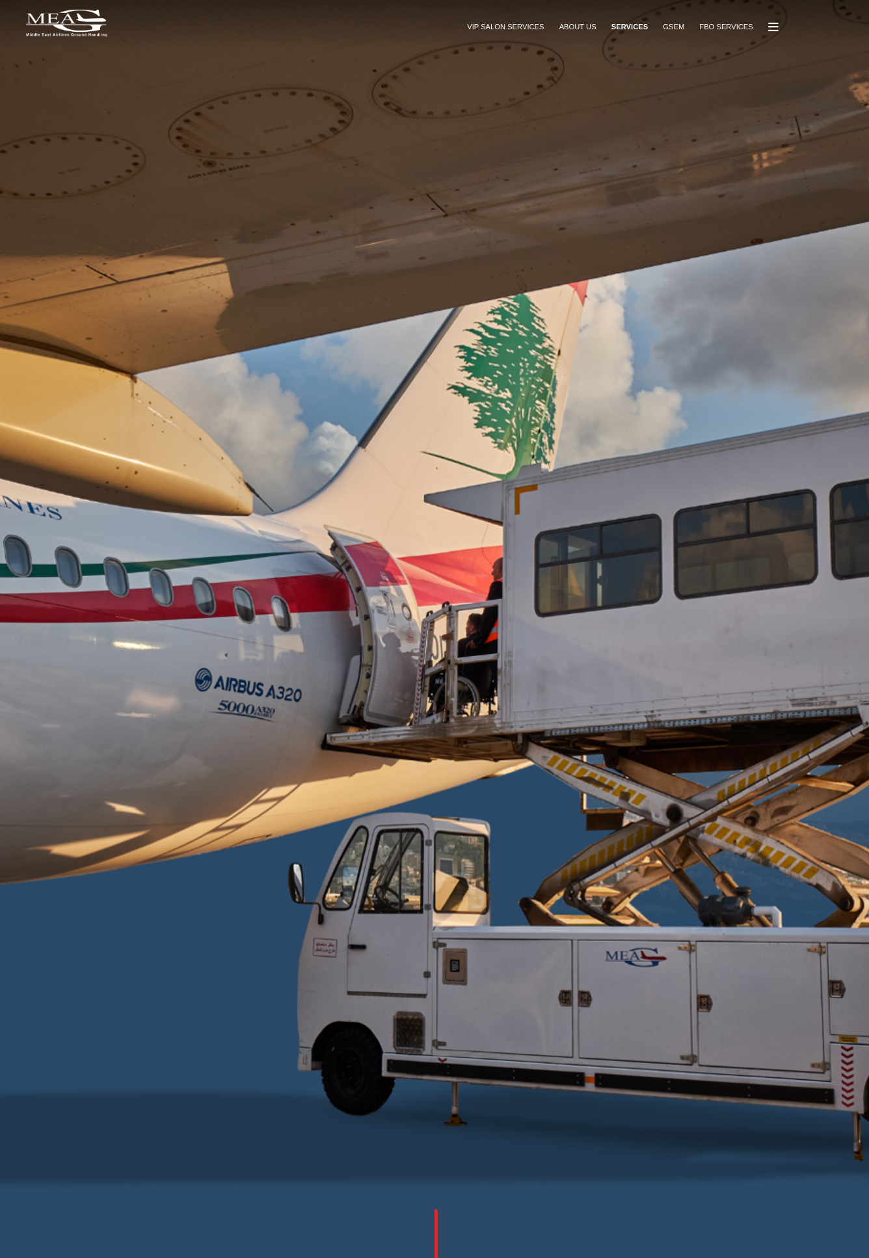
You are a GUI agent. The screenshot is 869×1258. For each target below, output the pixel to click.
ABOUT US (577, 27)
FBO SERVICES (726, 27)
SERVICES (629, 27)
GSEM (673, 27)
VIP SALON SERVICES (505, 27)
